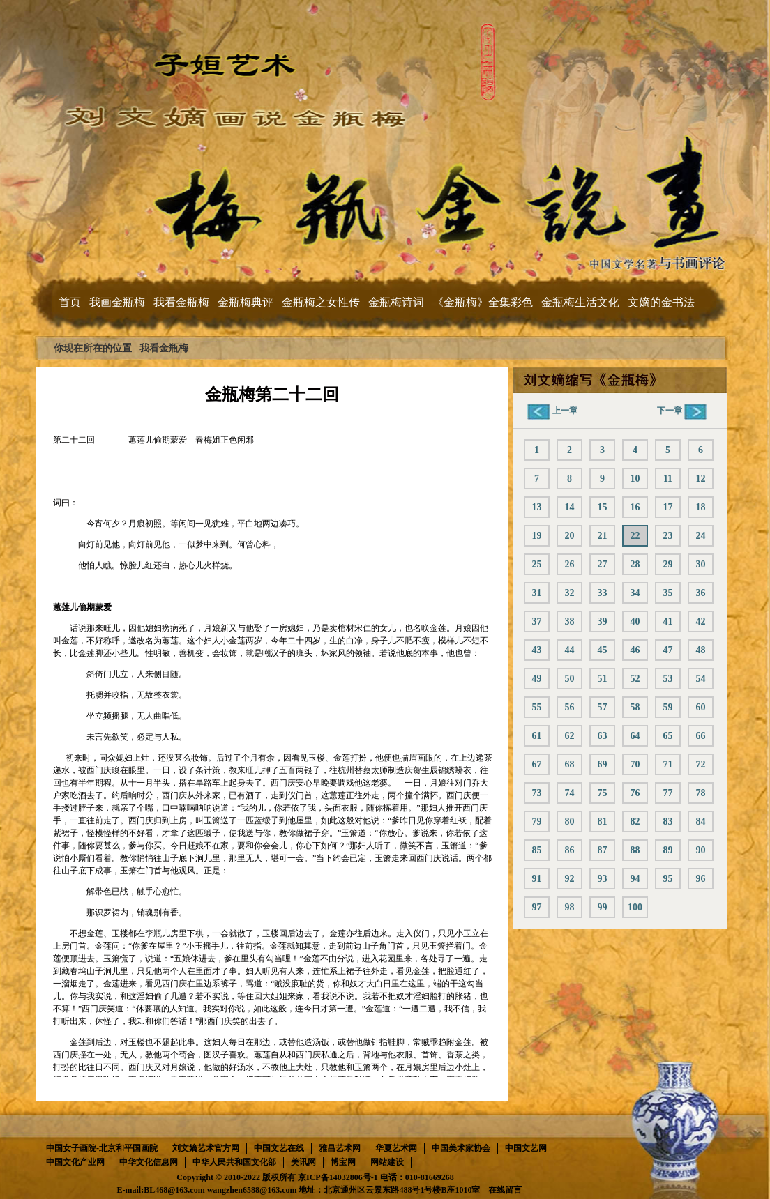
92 (570, 878)
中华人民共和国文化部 (234, 1162)
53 (668, 678)
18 (701, 507)
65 (668, 736)
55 (537, 707)
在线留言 (505, 1190)
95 (668, 878)
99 (602, 907)
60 (701, 707)
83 (668, 821)
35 (668, 593)
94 (635, 878)
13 (537, 507)
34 (635, 593)
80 (570, 821)
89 (668, 850)
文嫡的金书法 (661, 302)
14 (570, 507)
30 (701, 564)
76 (635, 793)
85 (537, 850)
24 (701, 535)
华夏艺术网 (396, 1148)
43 (537, 650)
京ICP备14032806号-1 (338, 1177)
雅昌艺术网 (340, 1148)
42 (701, 621)
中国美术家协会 (461, 1148)
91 (537, 878)
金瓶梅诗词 (396, 302)
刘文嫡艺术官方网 (205, 1148)
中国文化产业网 (75, 1162)
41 (668, 621)
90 (701, 850)
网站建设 (387, 1162)
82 (635, 821)
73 (537, 793)
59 (668, 707)
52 (635, 678)
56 (570, 707)
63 (602, 736)
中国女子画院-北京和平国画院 (102, 1148)
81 (602, 821)
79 (537, 821)
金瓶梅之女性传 (321, 302)
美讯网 (303, 1162)
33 (602, 593)
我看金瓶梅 (181, 302)
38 (570, 621)
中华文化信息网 (148, 1162)
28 (635, 564)
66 (701, 736)
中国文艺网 (526, 1148)
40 (635, 621)
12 (701, 478)
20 (570, 535)
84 (701, 821)
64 (635, 736)
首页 (70, 302)
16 (635, 507)
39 (602, 621)
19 (537, 535)
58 (635, 707)
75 (602, 793)
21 (602, 535)
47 (668, 650)
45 (602, 650)
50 (570, 678)
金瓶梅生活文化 (580, 302)
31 (537, 593)
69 (602, 764)
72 (701, 764)
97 (537, 907)
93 (602, 878)
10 (635, 478)
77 (668, 793)
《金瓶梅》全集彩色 (482, 302)
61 (537, 736)
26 (570, 564)
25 (537, 564)
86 (570, 850)
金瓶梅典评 (245, 302)
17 (668, 507)
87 (602, 850)
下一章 (682, 410)
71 (668, 764)
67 (537, 764)
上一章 (552, 410)
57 (602, 707)
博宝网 (343, 1162)
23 (668, 535)
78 (701, 793)
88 (635, 850)
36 (701, 593)
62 (570, 736)
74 (570, 793)
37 (537, 621)
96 (701, 878)
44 (570, 650)
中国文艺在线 (279, 1148)
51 (602, 678)
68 (570, 764)
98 (570, 907)
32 (570, 593)
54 (701, 678)
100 (635, 907)
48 (701, 650)
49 (537, 678)
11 (667, 478)
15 (602, 507)
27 (602, 564)
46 (635, 650)
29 (668, 564)
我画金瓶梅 (117, 302)
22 (635, 535)
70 (635, 764)
